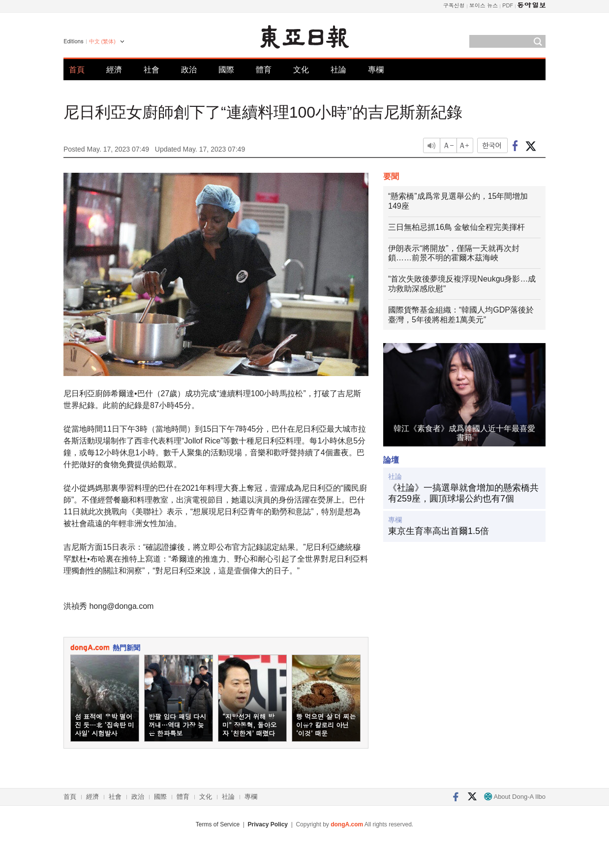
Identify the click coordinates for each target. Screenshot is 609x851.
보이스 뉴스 (483, 5)
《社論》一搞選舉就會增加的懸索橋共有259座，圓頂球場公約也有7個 (463, 493)
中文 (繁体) (102, 41)
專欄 (376, 69)
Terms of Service (218, 824)
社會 (151, 69)
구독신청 (454, 5)
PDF (507, 5)
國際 (226, 69)
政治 (189, 69)
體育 (264, 69)
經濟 (114, 69)
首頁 (77, 69)
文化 (301, 69)
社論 (338, 69)
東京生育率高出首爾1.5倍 (438, 531)
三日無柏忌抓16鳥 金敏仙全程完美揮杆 (456, 227)
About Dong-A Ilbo (515, 796)
